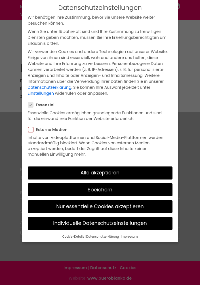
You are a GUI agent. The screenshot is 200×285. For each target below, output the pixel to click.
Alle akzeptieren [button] (100, 170)
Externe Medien (50, 127)
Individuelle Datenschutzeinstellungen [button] (100, 220)
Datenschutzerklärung (49, 85)
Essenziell (44, 102)
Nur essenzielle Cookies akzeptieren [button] (100, 203)
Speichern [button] (100, 187)
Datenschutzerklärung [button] (102, 234)
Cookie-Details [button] (73, 234)
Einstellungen (41, 91)
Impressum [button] (129, 234)
